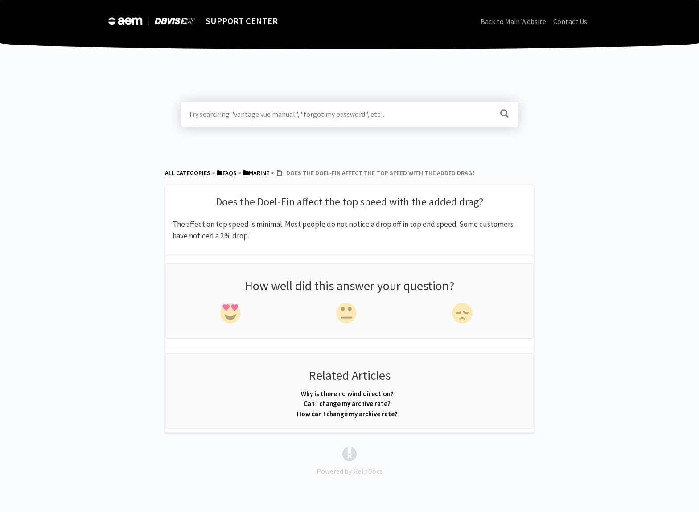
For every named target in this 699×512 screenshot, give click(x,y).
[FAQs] (227, 173)
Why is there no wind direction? (347, 393)
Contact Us (570, 21)
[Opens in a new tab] (349, 453)
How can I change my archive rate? (347, 414)
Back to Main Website (513, 21)
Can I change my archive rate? (347, 403)
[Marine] (256, 173)
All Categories (187, 173)
